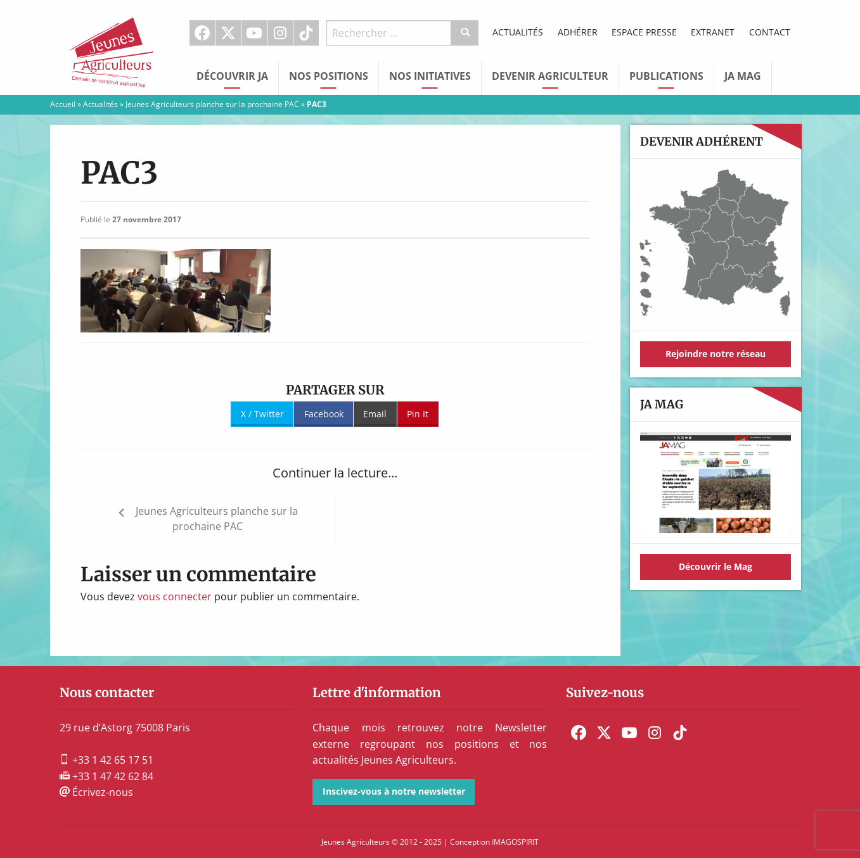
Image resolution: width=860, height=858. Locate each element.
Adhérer (578, 32)
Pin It (417, 414)
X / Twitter (262, 414)
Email (375, 414)
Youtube (254, 33)
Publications (666, 76)
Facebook (202, 33)
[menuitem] (202, 33)
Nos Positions (328, 76)
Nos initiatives (430, 76)
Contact (769, 32)
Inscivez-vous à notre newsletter (394, 791)
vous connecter (175, 596)
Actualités (517, 32)
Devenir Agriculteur (550, 76)
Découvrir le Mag (715, 566)
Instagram (280, 33)
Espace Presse (644, 32)
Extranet (713, 32)
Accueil (62, 104)
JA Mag (742, 76)
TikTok (306, 33)
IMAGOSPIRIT (515, 841)
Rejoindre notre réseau (715, 354)
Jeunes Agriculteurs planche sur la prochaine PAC (212, 104)
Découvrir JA (232, 76)
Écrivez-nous (96, 792)
